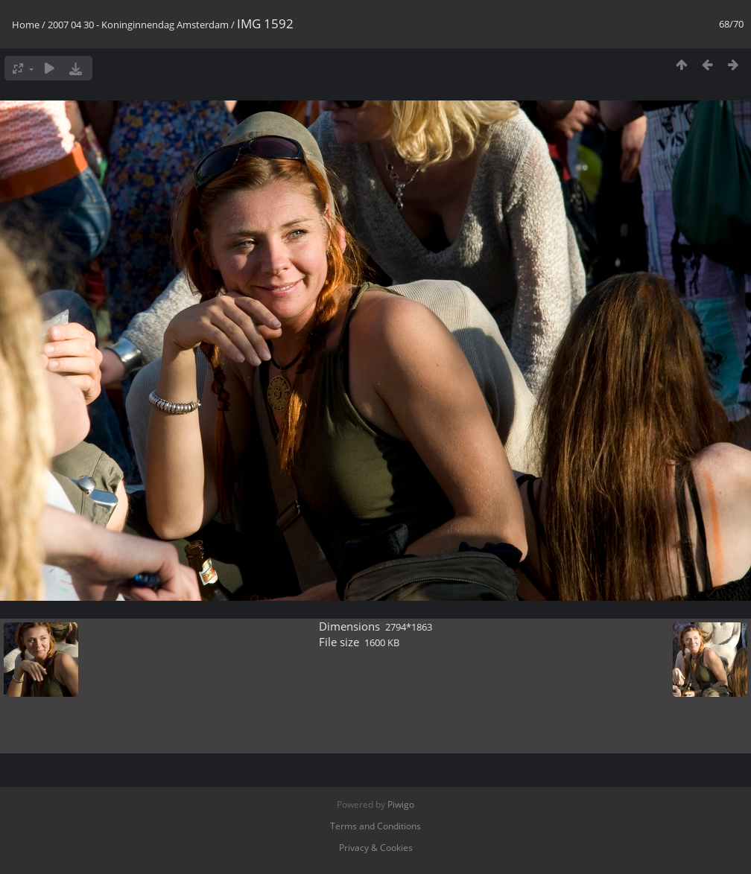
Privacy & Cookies (376, 847)
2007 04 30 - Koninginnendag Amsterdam (138, 24)
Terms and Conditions (375, 826)
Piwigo (400, 804)
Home (25, 24)
